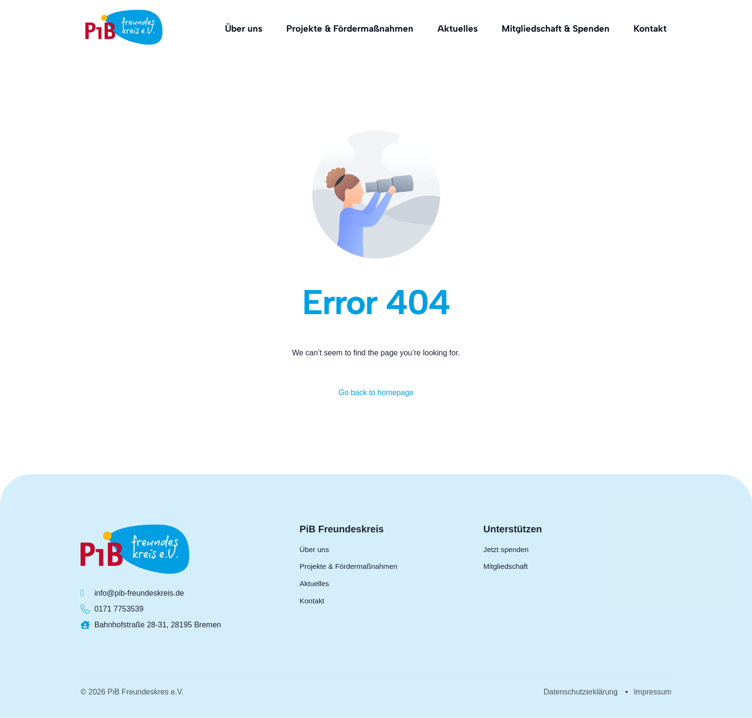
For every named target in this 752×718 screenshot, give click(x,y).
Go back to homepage (375, 392)
